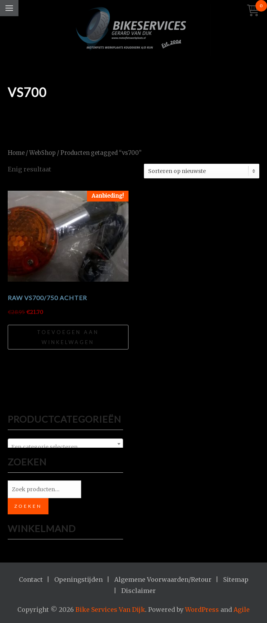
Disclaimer (138, 590)
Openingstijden (78, 579)
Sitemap (236, 579)
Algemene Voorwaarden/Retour (163, 579)
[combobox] (65, 443)
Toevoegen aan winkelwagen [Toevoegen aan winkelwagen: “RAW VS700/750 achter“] (68, 337)
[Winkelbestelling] (201, 171)
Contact (31, 579)
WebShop (42, 152)
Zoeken (28, 506)
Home (16, 152)
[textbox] (65, 447)
